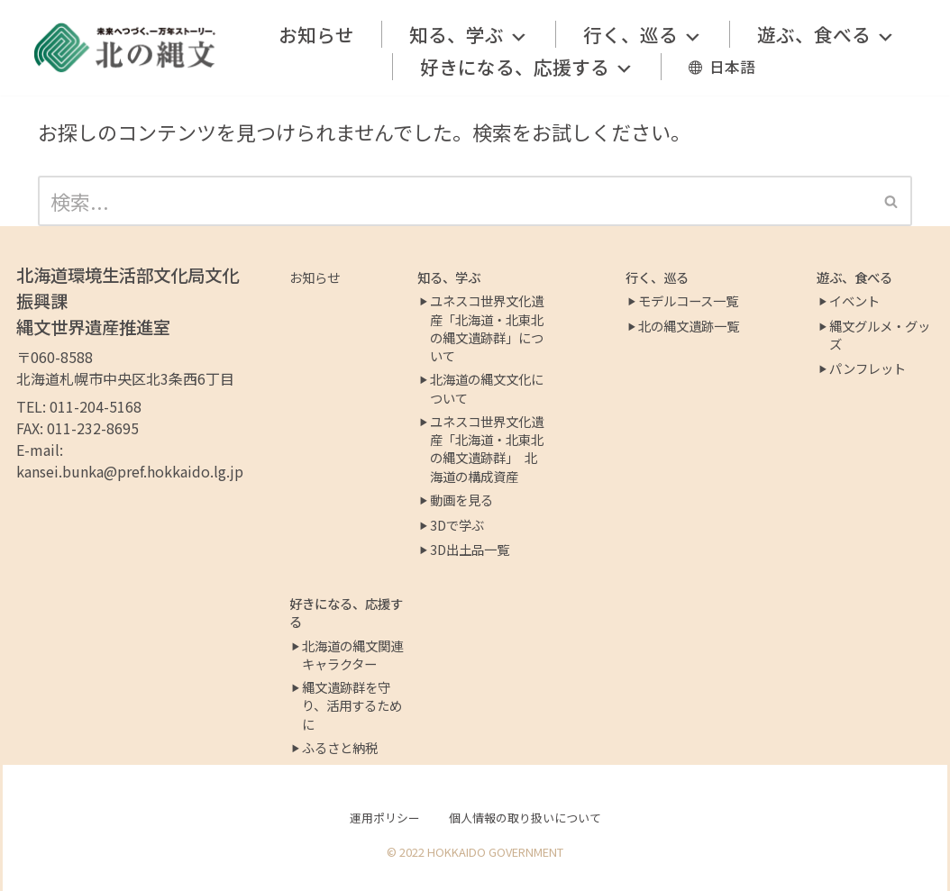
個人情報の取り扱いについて (525, 817)
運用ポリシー (385, 817)
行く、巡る (642, 34)
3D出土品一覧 (469, 550)
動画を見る (461, 500)
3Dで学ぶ (457, 525)
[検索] (455, 201)
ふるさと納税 (340, 748)
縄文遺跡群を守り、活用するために (352, 705)
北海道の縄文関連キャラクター (352, 655)
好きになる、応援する (527, 66)
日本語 (732, 66)
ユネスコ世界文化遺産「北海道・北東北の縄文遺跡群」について (487, 328)
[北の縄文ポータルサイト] (125, 47)
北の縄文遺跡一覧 (688, 326)
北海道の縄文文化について (487, 388)
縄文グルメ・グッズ (879, 335)
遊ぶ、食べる (826, 34)
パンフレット (867, 368)
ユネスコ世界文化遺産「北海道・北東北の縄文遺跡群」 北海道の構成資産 (487, 449)
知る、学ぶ (468, 34)
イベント (854, 301)
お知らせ (316, 34)
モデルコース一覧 (688, 301)
